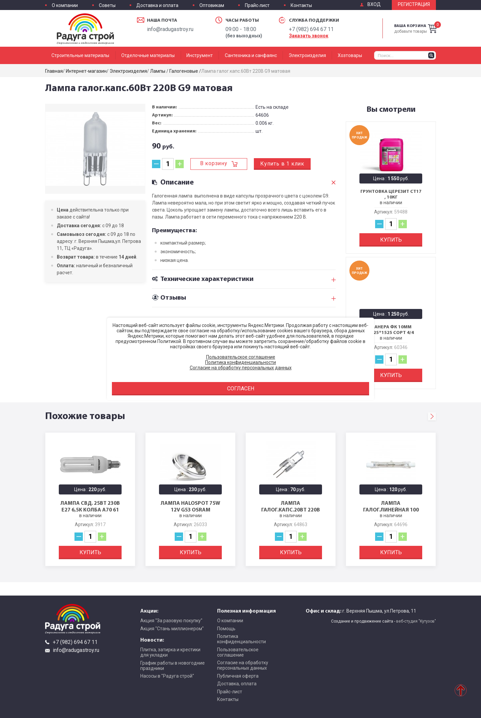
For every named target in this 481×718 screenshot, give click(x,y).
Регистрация (414, 4)
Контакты (301, 5)
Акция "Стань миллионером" (172, 628)
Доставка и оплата (157, 5)
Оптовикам (211, 5)
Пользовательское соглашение (238, 652)
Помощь (226, 628)
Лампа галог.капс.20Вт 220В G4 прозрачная (290, 509)
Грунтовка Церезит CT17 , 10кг (391, 194)
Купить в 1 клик (282, 163)
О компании (65, 5)
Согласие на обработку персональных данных (242, 665)
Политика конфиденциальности (241, 639)
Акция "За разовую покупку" (171, 620)
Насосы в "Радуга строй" (167, 676)
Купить (391, 240)
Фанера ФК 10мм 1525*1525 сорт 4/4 (391, 330)
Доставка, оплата (237, 683)
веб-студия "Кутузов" (416, 621)
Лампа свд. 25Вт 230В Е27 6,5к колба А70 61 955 (90, 509)
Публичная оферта (238, 676)
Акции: (149, 610)
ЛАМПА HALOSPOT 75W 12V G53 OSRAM (190, 506)
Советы (107, 5)
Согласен (240, 388)
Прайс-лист (257, 5)
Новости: (152, 639)
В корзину (213, 163)
